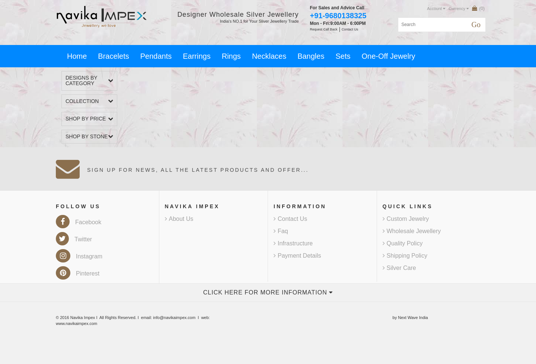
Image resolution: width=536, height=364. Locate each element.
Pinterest (77, 273)
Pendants (156, 56)
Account (436, 8)
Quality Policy (403, 243)
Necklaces (269, 56)
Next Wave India (413, 317)
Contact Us (290, 219)
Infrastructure (293, 243)
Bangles (310, 56)
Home (77, 56)
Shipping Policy (405, 255)
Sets (342, 56)
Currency (459, 8)
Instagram (79, 256)
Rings (231, 56)
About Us (179, 219)
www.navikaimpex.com (76, 323)
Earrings (196, 56)
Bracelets (113, 56)
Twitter (74, 239)
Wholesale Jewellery (412, 231)
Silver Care (399, 268)
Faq (281, 231)
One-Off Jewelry (388, 56)
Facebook (78, 222)
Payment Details (297, 255)
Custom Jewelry (406, 219)
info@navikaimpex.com (174, 317)
